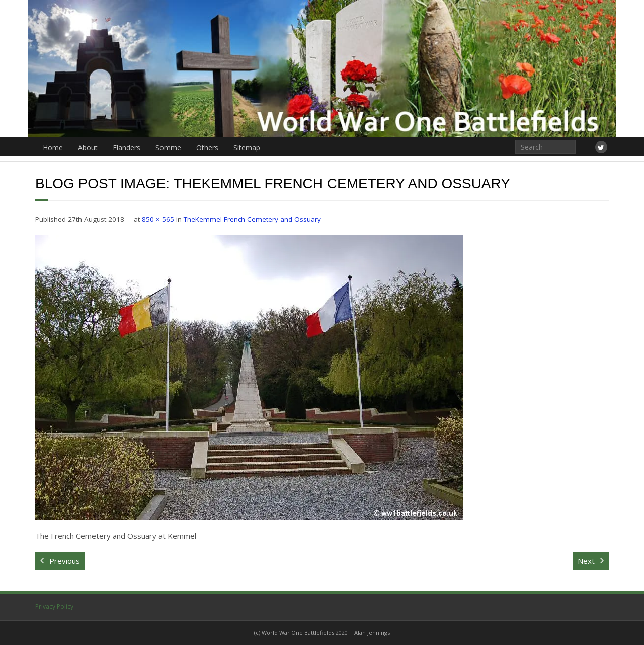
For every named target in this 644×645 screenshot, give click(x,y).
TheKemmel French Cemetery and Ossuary (252, 219)
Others (207, 147)
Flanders (126, 147)
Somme (168, 147)
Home (53, 147)
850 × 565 (158, 219)
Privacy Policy (54, 606)
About (88, 147)
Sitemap (246, 147)
